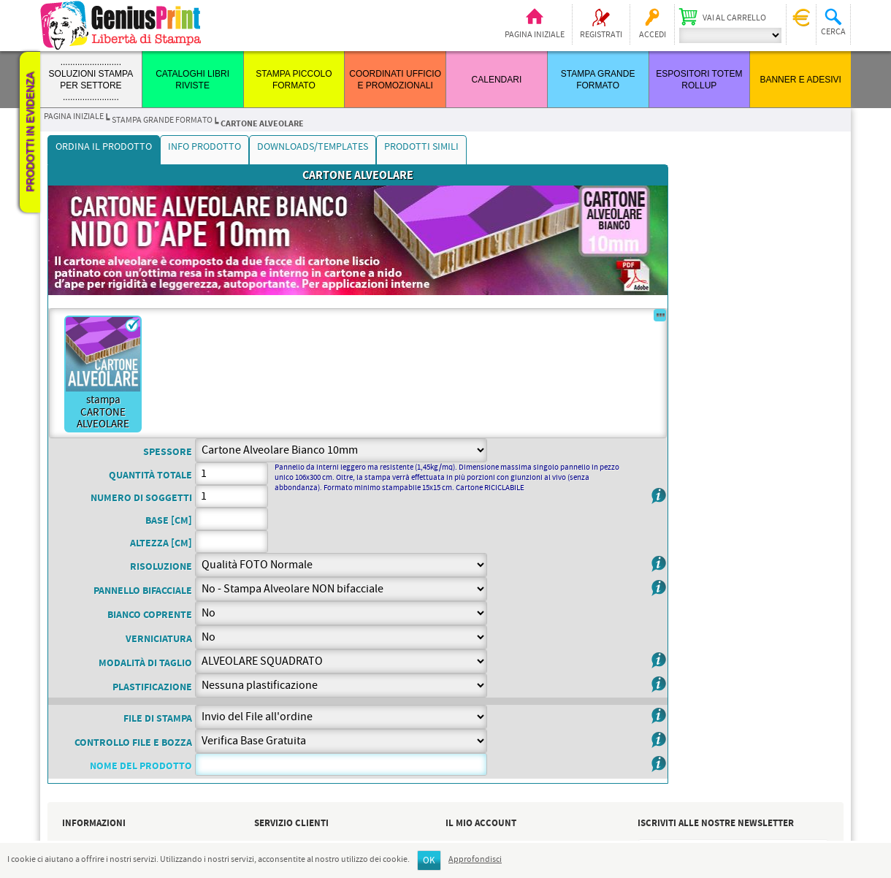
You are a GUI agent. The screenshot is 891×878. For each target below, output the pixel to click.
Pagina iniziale (535, 35)
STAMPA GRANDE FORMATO (162, 120)
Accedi (652, 35)
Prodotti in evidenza (30, 132)
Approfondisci (475, 860)
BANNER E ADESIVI (800, 80)
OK (429, 861)
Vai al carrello (734, 18)
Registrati (601, 35)
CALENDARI (497, 80)
